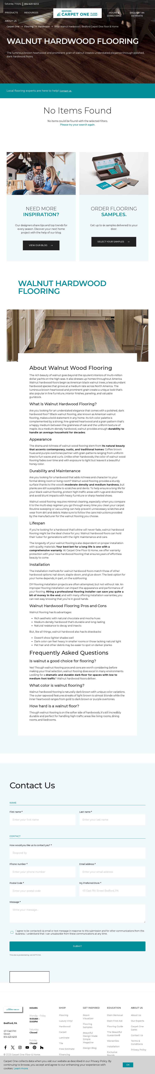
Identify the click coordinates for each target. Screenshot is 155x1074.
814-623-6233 (31, 5)
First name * (16, 812)
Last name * (85, 812)
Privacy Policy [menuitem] (138, 1049)
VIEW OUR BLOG (41, 245)
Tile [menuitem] (61, 1043)
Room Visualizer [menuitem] (88, 1017)
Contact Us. (66, 91)
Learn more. (21, 1068)
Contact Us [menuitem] (137, 1035)
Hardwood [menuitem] (64, 1026)
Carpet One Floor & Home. (26, 1054)
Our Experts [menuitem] (137, 1021)
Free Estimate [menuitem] (66, 1049)
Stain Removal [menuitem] (115, 1015)
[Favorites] (108, 24)
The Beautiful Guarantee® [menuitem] (114, 1034)
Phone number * (18, 864)
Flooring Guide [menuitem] (115, 1026)
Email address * (87, 864)
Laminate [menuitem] (64, 1037)
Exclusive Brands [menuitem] (112, 1054)
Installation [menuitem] (113, 1046)
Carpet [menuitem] (62, 1032)
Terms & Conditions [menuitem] (137, 1042)
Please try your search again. (77, 124)
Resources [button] (31, 14)
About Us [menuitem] (136, 1015)
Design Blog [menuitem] (89, 1048)
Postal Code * (17, 883)
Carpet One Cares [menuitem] (137, 1028)
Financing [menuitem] (64, 1054)
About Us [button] (11, 22)
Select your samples (113, 241)
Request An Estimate (137, 16)
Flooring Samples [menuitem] (87, 1026)
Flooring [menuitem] (63, 1015)
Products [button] (11, 14)
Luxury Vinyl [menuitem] (66, 1021)
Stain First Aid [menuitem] (114, 1021)
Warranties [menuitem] (113, 1041)
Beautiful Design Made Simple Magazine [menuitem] (90, 1038)
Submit (77, 946)
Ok (128, 1064)
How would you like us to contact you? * (31, 845)
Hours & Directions (114, 16)
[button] (105, 24)
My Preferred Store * (90, 883)
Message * (15, 902)
